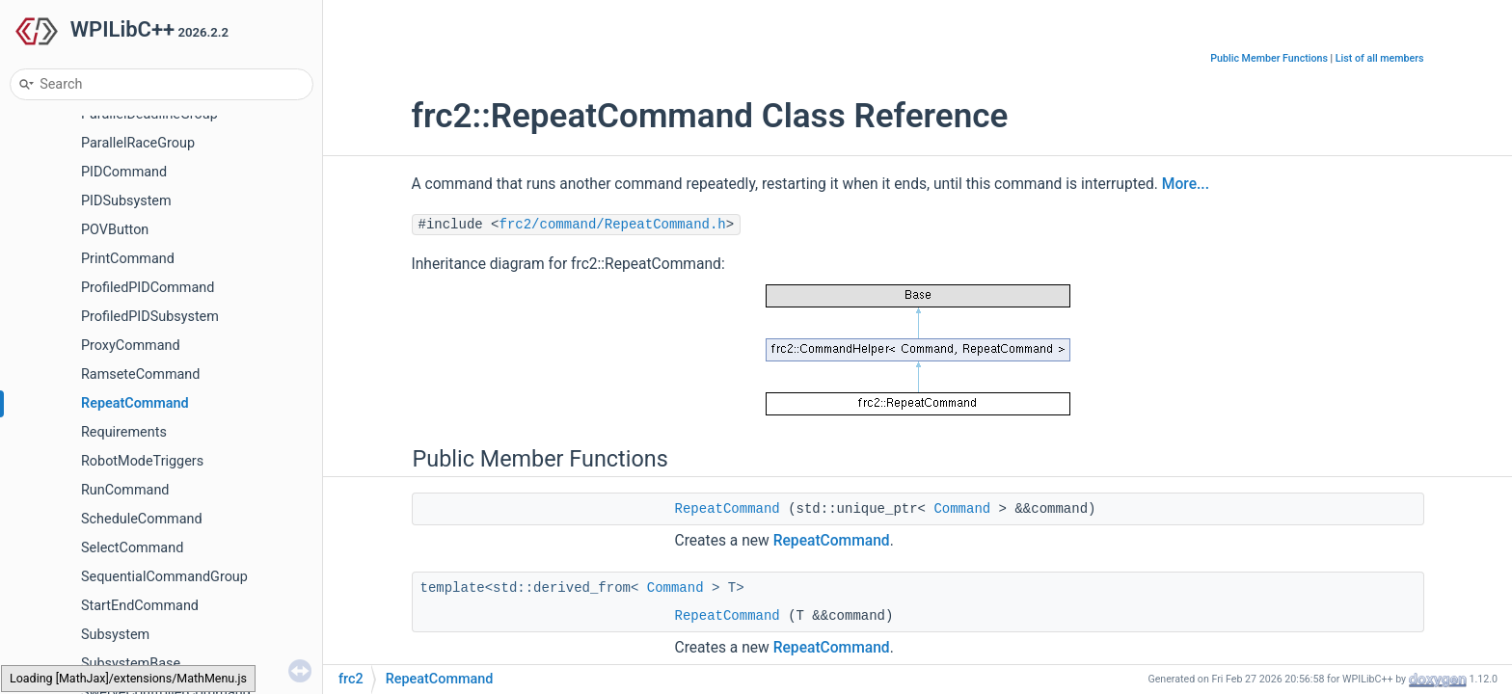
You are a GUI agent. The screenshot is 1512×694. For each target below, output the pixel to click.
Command (961, 509)
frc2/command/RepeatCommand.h (613, 224)
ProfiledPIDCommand (147, 288)
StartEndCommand (140, 606)
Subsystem (115, 635)
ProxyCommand (130, 345)
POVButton (114, 230)
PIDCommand (124, 172)
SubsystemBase (130, 663)
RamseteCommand (140, 374)
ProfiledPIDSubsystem (150, 316)
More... (1185, 184)
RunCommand (125, 490)
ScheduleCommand (141, 519)
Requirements (124, 432)
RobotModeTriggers (142, 461)
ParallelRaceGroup (138, 143)
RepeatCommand (135, 403)
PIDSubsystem (126, 201)
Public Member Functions (1269, 58)
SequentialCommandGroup (164, 577)
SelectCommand (132, 548)
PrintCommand (128, 259)
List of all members (1380, 58)
